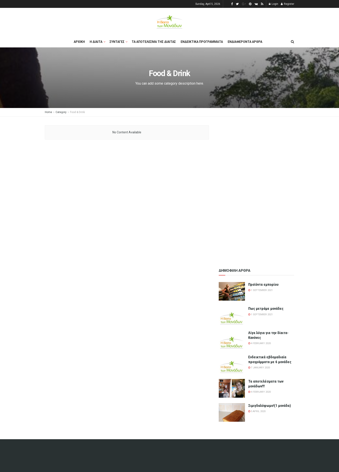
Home (48, 112)
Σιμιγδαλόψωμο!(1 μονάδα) (269, 405)
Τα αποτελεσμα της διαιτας (154, 42)
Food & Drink (77, 112)
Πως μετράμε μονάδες (265, 308)
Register (287, 3)
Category (61, 112)
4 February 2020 (259, 343)
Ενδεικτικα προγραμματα (202, 42)
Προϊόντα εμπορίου (263, 284)
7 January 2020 (259, 367)
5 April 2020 (257, 411)
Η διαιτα (96, 42)
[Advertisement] (256, 190)
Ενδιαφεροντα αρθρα (245, 42)
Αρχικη (79, 42)
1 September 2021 (260, 290)
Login (273, 3)
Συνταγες (117, 42)
